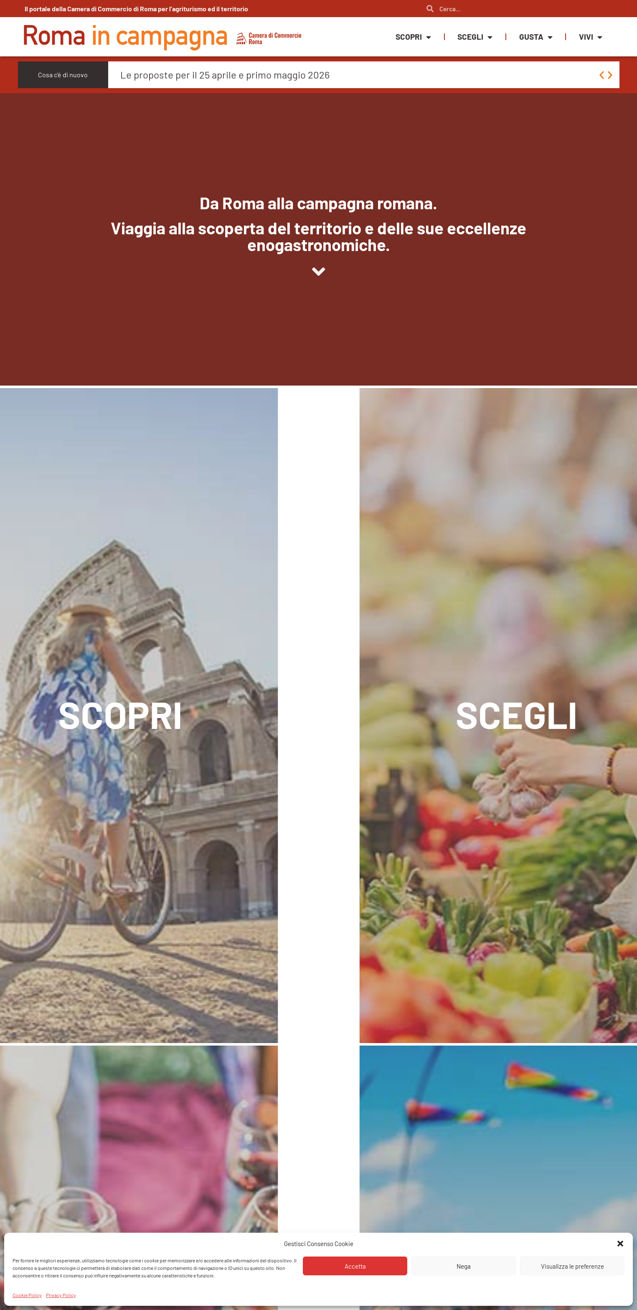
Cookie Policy (27, 1295)
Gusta (536, 37)
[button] (620, 1243)
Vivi (590, 37)
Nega (464, 1266)
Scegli (474, 37)
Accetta (355, 1266)
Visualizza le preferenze (572, 1266)
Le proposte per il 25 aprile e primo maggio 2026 (225, 75)
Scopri (413, 37)
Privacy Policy (61, 1295)
